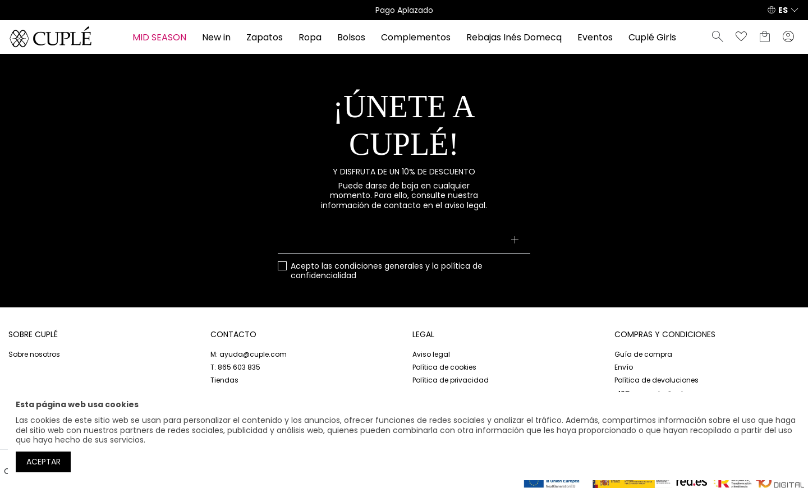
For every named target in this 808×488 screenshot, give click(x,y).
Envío (623, 367)
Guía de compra (643, 354)
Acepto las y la (387, 271)
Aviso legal (431, 354)
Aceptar (43, 461)
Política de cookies (444, 367)
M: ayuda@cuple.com (248, 354)
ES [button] (783, 10)
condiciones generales (378, 265)
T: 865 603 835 (235, 367)
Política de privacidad (450, 380)
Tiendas (224, 380)
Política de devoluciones (656, 380)
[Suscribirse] (514, 241)
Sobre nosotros (34, 354)
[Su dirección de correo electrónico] (404, 241)
